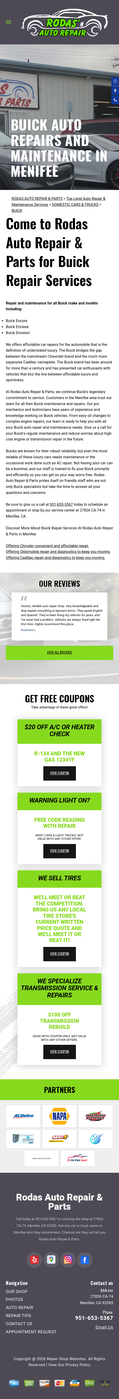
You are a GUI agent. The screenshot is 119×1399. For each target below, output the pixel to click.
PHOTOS (14, 1299)
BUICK (17, 210)
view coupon (59, 772)
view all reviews (59, 652)
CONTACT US (19, 1323)
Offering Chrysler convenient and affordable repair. (47, 546)
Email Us (104, 1327)
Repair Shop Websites (66, 1359)
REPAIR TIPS (18, 1315)
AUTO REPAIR (19, 1307)
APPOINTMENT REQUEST (31, 1331)
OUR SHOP (16, 1291)
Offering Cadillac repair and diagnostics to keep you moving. (55, 557)
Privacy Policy (77, 1365)
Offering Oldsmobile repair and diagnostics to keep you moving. (58, 551)
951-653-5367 (61, 504)
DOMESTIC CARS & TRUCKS (75, 204)
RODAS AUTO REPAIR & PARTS (37, 198)
